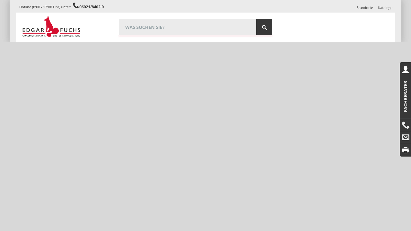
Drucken (405, 150)
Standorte (365, 7)
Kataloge (385, 7)
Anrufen (405, 124)
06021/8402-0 (91, 6)
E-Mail (405, 137)
